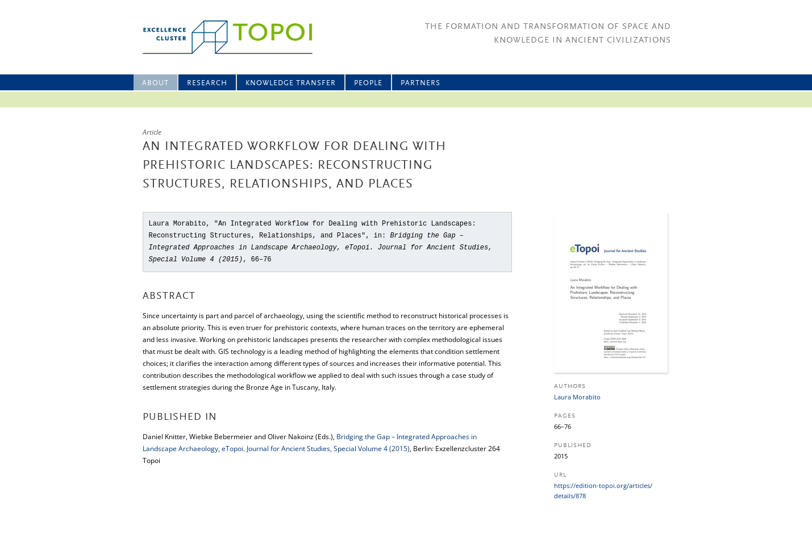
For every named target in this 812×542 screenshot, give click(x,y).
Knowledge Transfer (290, 83)
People (368, 83)
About (155, 83)
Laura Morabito (577, 397)
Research (207, 83)
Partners (420, 83)
